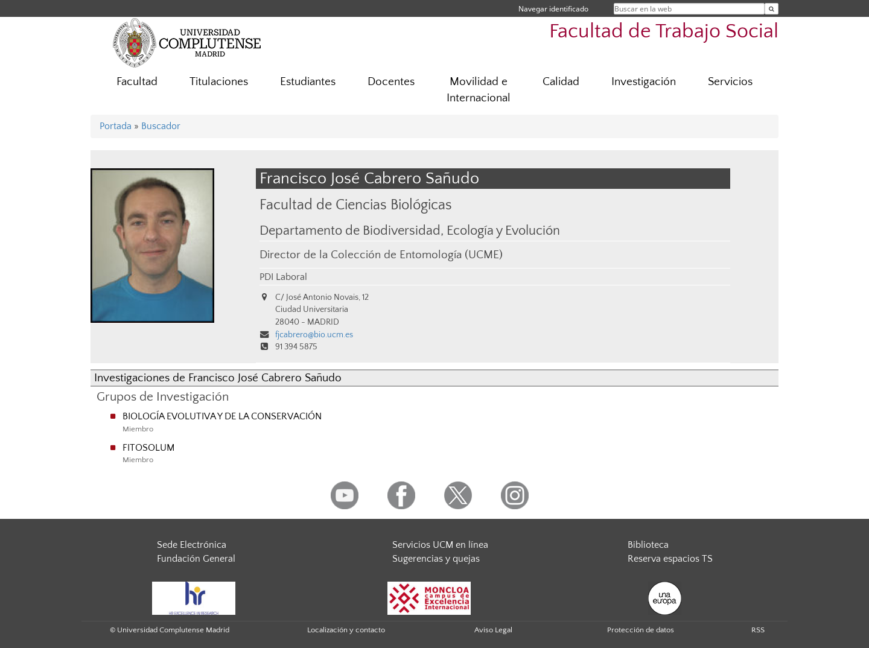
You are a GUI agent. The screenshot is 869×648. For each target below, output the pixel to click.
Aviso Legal (493, 630)
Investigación (643, 81)
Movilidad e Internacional (479, 89)
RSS (758, 630)
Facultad (137, 81)
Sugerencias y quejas (436, 558)
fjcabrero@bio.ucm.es (314, 335)
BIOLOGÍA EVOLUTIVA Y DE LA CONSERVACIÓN (222, 416)
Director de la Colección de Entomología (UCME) (381, 255)
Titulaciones (218, 81)
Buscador (160, 126)
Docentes (391, 81)
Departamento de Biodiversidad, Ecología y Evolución (409, 231)
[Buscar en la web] (771, 8)
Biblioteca (648, 544)
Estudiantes (308, 81)
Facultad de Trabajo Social (663, 32)
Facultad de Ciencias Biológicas (355, 205)
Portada (116, 126)
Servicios (730, 81)
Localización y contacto (346, 630)
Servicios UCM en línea (440, 544)
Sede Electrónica (191, 544)
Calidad (561, 81)
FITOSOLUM (148, 447)
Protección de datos (640, 630)
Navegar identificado (553, 9)
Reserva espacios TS (670, 558)
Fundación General (196, 558)
